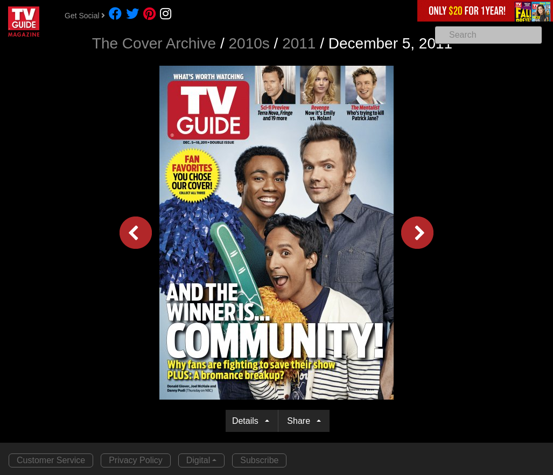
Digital (198, 460)
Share (300, 420)
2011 (299, 43)
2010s (249, 43)
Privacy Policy (136, 460)
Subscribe (259, 460)
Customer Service (51, 460)
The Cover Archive (154, 43)
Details (247, 420)
